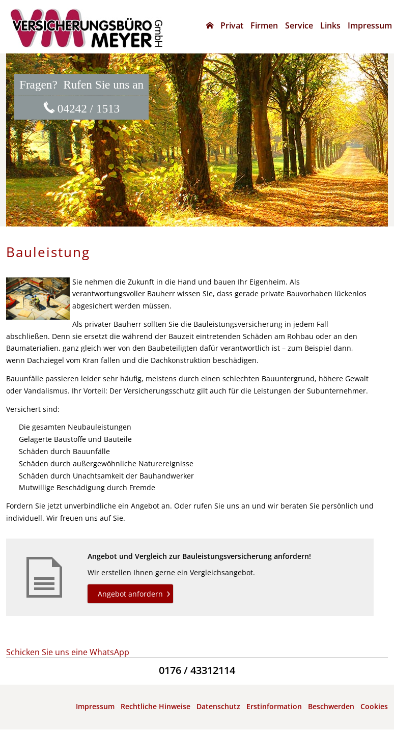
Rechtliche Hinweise (155, 706)
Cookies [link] (374, 706)
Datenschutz (218, 706)
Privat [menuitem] (231, 25)
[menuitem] (209, 25)
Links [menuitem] (330, 25)
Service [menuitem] (299, 25)
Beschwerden (331, 706)
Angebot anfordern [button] (130, 594)
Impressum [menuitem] (370, 25)
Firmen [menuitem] (264, 25)
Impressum (95, 706)
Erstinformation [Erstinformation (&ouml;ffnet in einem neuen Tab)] (274, 706)
